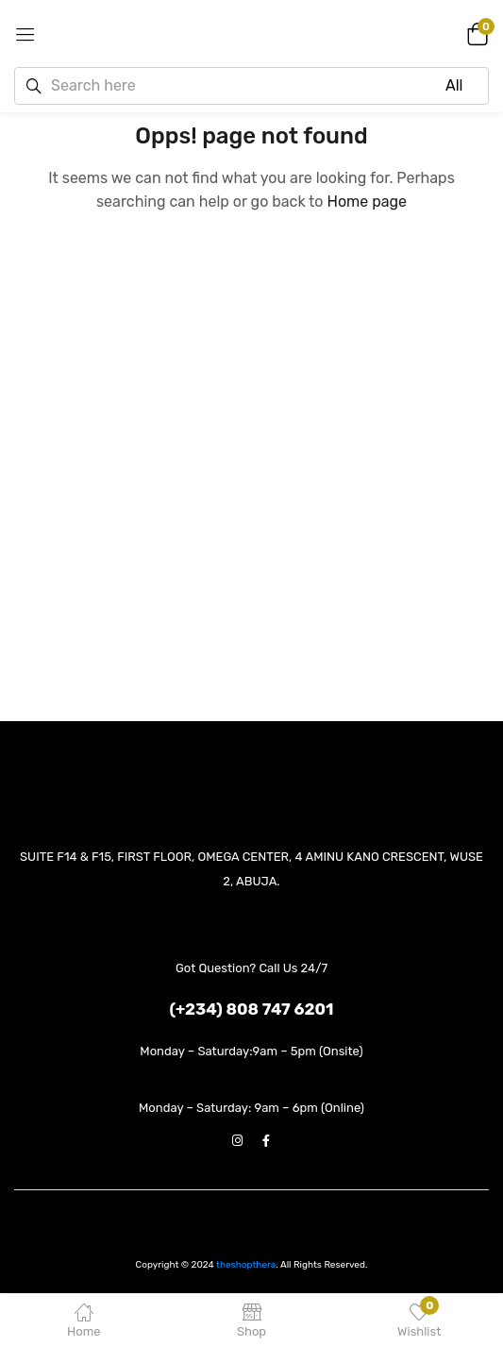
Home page (367, 201)
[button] (475, 33)
